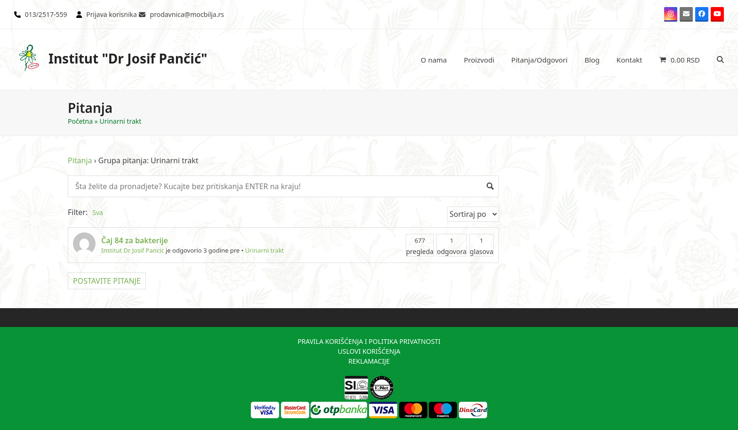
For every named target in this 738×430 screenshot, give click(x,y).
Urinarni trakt (264, 250)
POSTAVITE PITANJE (107, 281)
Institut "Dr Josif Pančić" (111, 58)
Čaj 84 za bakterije (134, 240)
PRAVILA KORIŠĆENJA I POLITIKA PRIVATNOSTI (369, 341)
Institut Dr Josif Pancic (132, 250)
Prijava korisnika (111, 14)
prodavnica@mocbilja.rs (187, 14)
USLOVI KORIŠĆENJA (368, 351)
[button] (679, 60)
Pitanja (80, 160)
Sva (97, 212)
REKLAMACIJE (369, 361)
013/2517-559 (46, 14)
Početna (80, 121)
